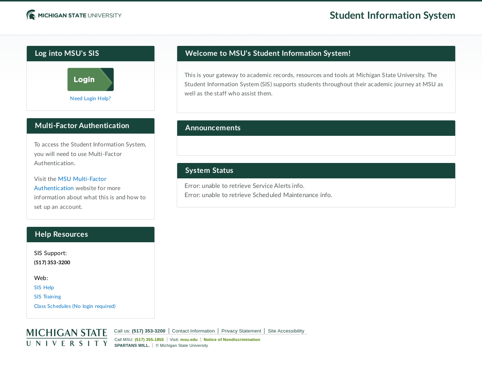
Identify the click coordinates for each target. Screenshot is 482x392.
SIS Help (44, 287)
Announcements (213, 128)
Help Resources (61, 234)
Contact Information (193, 331)
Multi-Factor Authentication (82, 126)
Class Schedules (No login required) (75, 306)
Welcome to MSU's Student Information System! (268, 53)
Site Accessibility (286, 331)
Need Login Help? (90, 98)
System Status (209, 170)
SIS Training (47, 297)
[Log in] (90, 89)
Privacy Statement (242, 331)
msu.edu (188, 339)
